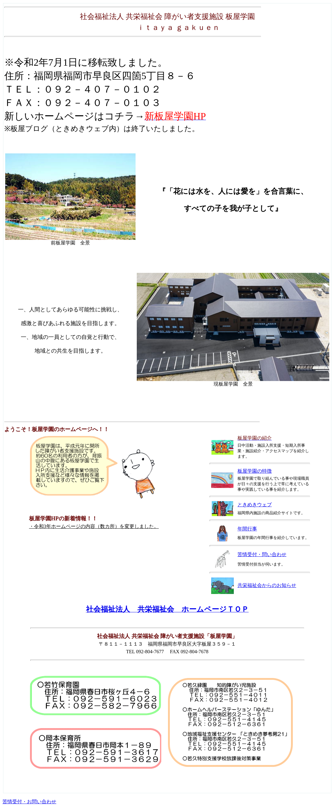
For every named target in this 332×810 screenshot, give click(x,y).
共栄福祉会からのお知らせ (266, 585)
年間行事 (247, 528)
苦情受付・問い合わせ (261, 554)
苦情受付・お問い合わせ (29, 801)
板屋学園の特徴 (254, 471)
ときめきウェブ (254, 504)
